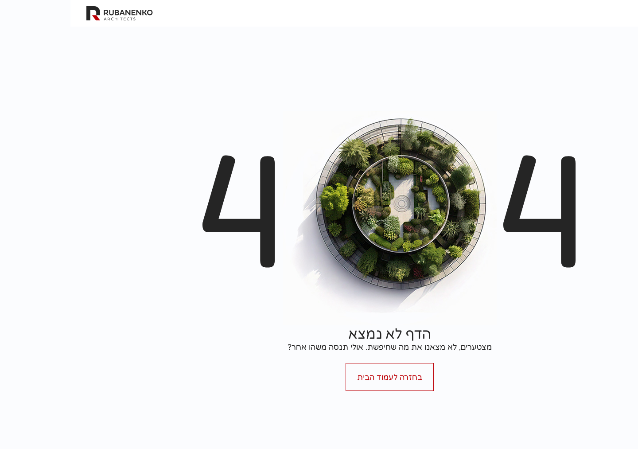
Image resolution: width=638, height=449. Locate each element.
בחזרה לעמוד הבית (319, 377)
